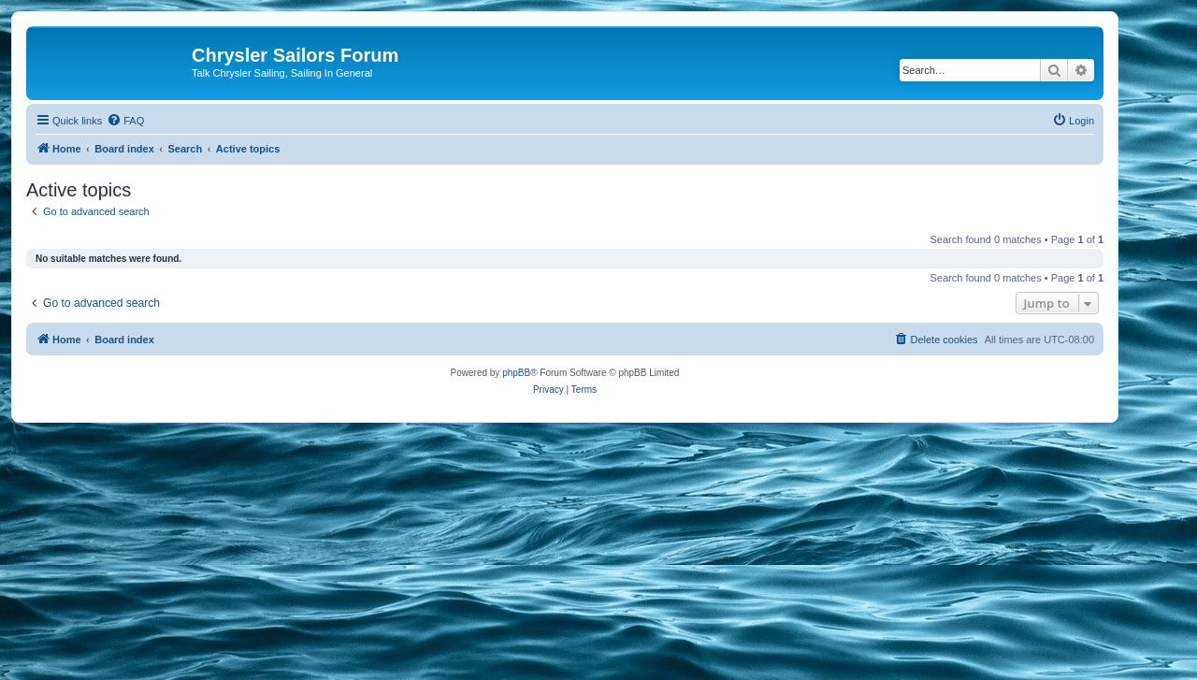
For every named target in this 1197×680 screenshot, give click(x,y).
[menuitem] (125, 120)
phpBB (516, 373)
